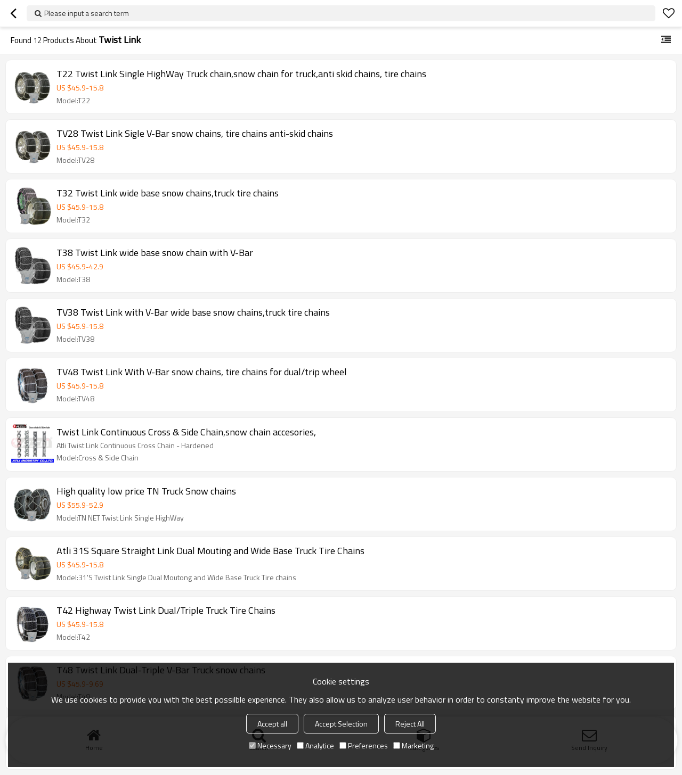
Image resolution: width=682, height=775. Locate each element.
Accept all (272, 723)
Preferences (363, 745)
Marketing (413, 745)
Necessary (270, 745)
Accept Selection (341, 723)
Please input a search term (86, 13)
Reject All (410, 723)
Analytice (315, 745)
